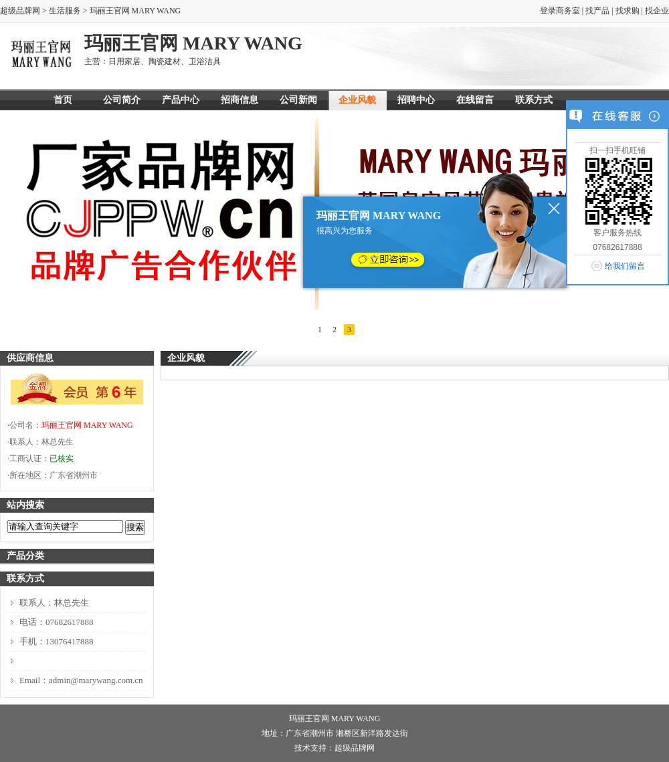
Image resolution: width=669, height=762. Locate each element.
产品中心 (180, 100)
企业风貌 (357, 100)
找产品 (597, 10)
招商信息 (239, 100)
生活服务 (65, 10)
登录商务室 (560, 10)
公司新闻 (298, 100)
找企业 (657, 10)
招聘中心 (416, 100)
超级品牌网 (20, 10)
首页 (63, 100)
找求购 (627, 10)
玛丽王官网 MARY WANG (87, 425)
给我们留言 (625, 266)
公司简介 (121, 100)
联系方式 (534, 100)
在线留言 (475, 100)
